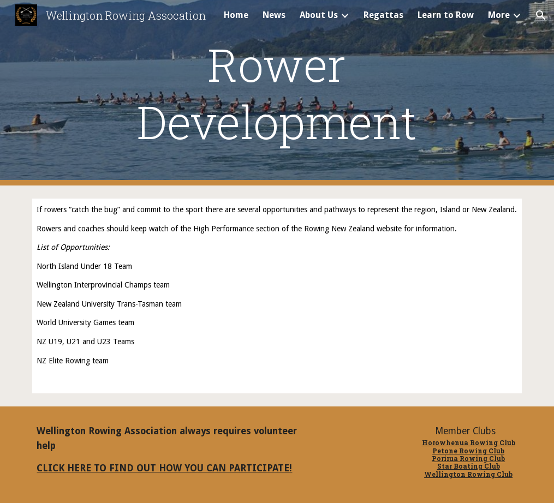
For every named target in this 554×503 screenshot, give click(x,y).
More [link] (499, 15)
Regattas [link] (383, 15)
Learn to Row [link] (446, 15)
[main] (277, 92)
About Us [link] (319, 15)
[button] (541, 15)
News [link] (274, 15)
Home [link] (236, 15)
